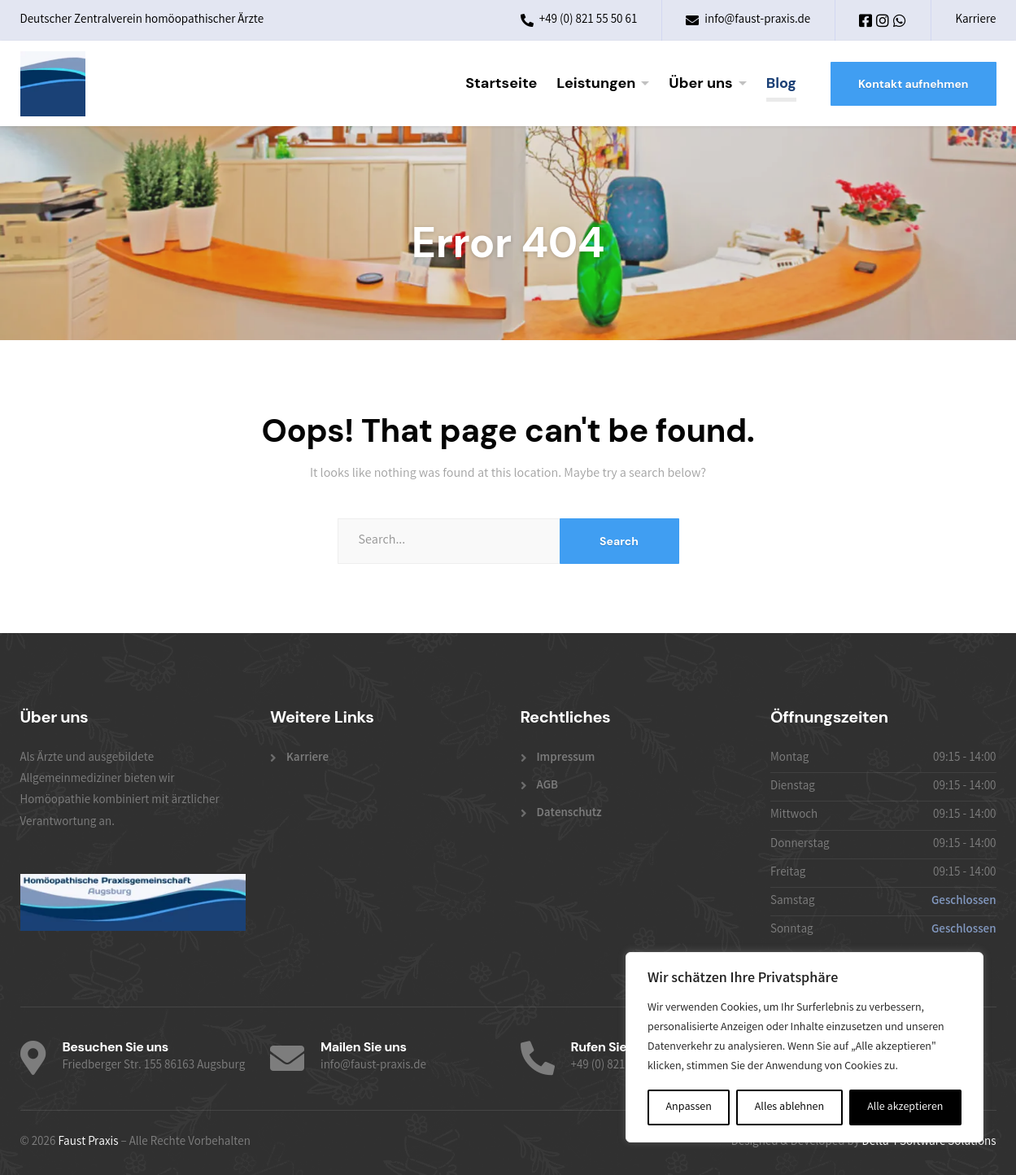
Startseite (501, 83)
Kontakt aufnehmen (913, 83)
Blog (781, 83)
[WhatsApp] (899, 24)
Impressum (566, 758)
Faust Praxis (88, 1142)
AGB (547, 786)
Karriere (975, 20)
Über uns (700, 83)
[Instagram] (884, 24)
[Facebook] (866, 24)
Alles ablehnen (789, 1107)
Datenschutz (569, 814)
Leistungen (595, 83)
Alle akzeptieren (905, 1107)
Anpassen (689, 1107)
